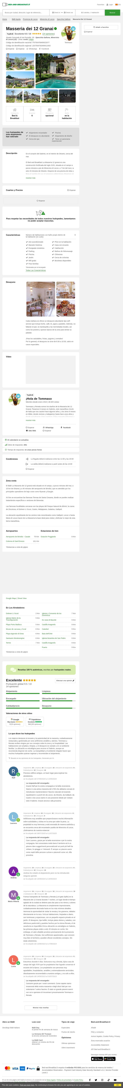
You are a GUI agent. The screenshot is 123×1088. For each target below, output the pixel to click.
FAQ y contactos (97, 1032)
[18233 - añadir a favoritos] (101, 27)
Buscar (112, 13)
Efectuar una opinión (65, 681)
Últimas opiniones (68, 1043)
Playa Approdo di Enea (15, 634)
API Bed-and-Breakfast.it (100, 1049)
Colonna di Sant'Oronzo (15, 541)
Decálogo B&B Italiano (11, 1028)
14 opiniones (48, 34)
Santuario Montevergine (15, 638)
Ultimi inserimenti (68, 1048)
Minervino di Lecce (47, 19)
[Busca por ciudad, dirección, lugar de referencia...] (26, 13)
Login (110, 5)
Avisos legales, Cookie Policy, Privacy (105, 1036)
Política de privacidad (64, 1080)
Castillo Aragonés (48, 624)
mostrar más (30, 178)
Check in (56, 12)
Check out (68, 12)
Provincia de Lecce (30, 19)
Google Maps (11, 598)
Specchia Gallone (63, 19)
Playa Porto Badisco (14, 624)
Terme (8, 643)
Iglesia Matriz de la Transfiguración (13, 619)
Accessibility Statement (100, 1045)
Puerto (44, 647)
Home (4, 19)
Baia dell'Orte (47, 634)
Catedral (45, 629)
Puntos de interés (68, 1032)
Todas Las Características (36, 270)
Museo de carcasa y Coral (16, 629)
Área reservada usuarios (100, 1041)
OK (117, 1085)
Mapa (31, 39)
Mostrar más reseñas (41, 1008)
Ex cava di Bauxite (49, 620)
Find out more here (27, 1085)
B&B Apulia (16, 19)
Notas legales (51, 1080)
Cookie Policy (78, 1080)
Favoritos (100, 5)
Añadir (93, 1028)
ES (118, 5)
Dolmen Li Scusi (12, 613)
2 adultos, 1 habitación (90, 12)
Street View (22, 598)
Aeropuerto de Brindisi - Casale (18, 537)
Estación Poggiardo (48, 537)
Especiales (66, 1028)
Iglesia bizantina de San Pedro (54, 638)
